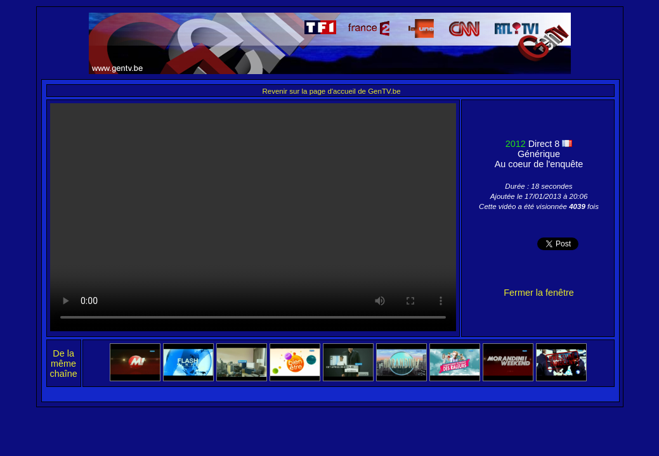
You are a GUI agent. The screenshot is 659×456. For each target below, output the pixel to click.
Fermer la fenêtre (538, 293)
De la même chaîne (63, 363)
